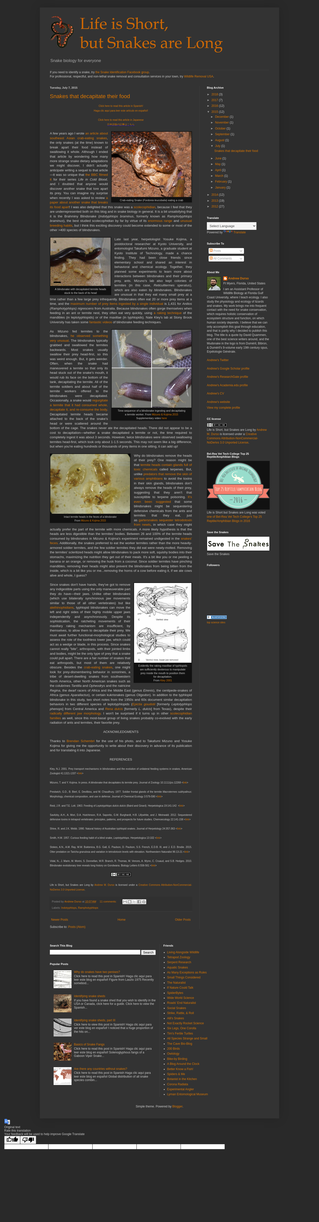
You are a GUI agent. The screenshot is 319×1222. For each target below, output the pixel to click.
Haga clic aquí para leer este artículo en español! (121, 110)
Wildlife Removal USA (198, 76)
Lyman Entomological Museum (187, 1094)
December (222, 117)
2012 (215, 206)
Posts (215, 251)
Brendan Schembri (80, 741)
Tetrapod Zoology (178, 957)
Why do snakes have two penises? (97, 972)
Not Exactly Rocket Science (185, 1023)
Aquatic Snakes (177, 967)
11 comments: (108, 901)
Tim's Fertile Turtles (180, 1033)
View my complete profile (223, 407)
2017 (215, 100)
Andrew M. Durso (104, 885)
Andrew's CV (215, 393)
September (223, 134)
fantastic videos (100, 322)
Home (122, 919)
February (221, 181)
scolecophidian (144, 207)
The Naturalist (176, 982)
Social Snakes (176, 1008)
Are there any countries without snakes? (100, 1069)
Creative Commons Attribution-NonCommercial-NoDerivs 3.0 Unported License (232, 438)
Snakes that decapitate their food (90, 96)
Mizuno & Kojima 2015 (165, 414)
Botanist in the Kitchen (182, 1079)
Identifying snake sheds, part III (94, 1020)
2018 (215, 94)
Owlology (173, 1053)
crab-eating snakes (98, 667)
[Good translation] (12, 1140)
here (164, 418)
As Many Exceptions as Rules (187, 972)
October (221, 128)
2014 (215, 194)
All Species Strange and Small (187, 1038)
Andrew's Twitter (218, 360)
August (220, 140)
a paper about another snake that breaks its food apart (79, 202)
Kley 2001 (166, 680)
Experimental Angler (180, 1089)
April (218, 170)
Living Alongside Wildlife (183, 952)
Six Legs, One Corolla (181, 1028)
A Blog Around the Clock (183, 1064)
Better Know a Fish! (180, 1069)
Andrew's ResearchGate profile (227, 377)
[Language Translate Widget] (231, 226)
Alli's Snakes (175, 1018)
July (218, 146)
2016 (215, 106)
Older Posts (183, 919)
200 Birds (173, 1048)
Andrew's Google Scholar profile (228, 368)
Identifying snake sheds (89, 996)
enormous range (160, 221)
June (218, 158)
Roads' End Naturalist (181, 1003)
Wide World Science (180, 998)
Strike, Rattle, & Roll (180, 1013)
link (80, 773)
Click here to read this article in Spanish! (121, 106)
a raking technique (167, 313)
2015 (215, 112)
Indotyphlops (69, 907)
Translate (235, 232)
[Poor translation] (28, 1140)
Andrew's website (218, 402)
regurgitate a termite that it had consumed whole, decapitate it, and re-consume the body (79, 404)
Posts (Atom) (76, 927)
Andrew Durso (238, 278)
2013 (215, 200)
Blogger (177, 1106)
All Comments (221, 258)
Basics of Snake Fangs (89, 1044)
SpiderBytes (175, 993)
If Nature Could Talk (180, 987)
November (222, 122)
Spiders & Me (176, 1074)
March (219, 176)
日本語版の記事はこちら (121, 124)
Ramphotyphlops (88, 907)
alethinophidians (62, 607)
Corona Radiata (177, 1084)
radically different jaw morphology (75, 713)
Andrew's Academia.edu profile (227, 385)
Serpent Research (179, 962)
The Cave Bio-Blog (179, 1043)
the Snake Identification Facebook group (122, 72)
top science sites (216, 622)
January (221, 187)
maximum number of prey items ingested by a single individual (117, 304)
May (218, 164)
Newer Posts (59, 919)
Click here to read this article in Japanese (121, 120)
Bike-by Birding (177, 1059)
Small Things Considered (184, 977)
